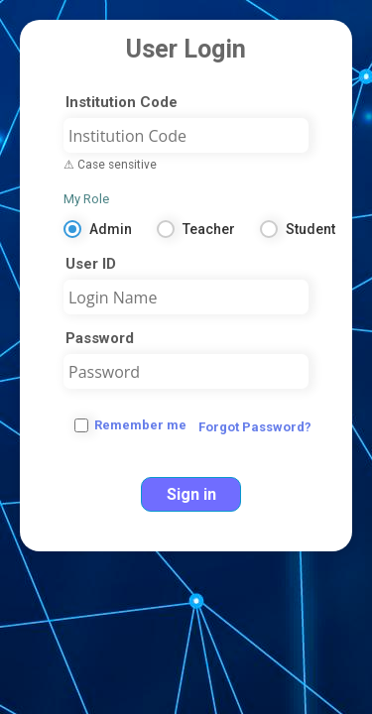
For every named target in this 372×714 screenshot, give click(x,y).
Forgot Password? (254, 426)
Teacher (209, 229)
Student (310, 229)
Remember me (140, 424)
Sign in (191, 494)
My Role (86, 198)
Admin (110, 229)
